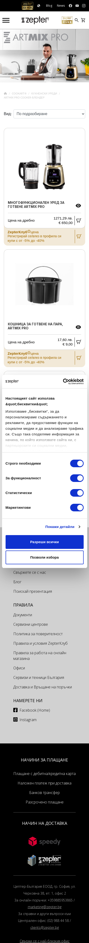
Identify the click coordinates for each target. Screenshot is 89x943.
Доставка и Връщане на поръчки (42, 687)
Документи (22, 614)
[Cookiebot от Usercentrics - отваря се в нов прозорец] (63, 381)
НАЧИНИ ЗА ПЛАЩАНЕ (44, 760)
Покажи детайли (60, 527)
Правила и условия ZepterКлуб (40, 643)
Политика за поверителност (38, 633)
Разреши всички (44, 542)
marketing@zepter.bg (44, 907)
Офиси (19, 668)
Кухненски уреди (44, 93)
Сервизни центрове (30, 624)
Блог (17, 581)
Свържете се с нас (29, 572)
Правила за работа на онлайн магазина (39, 655)
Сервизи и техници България (38, 677)
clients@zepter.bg (44, 927)
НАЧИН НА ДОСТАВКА (44, 823)
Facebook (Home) (34, 710)
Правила (23, 605)
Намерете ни (27, 700)
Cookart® (19, 93)
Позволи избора (44, 557)
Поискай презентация (32, 591)
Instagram (28, 719)
